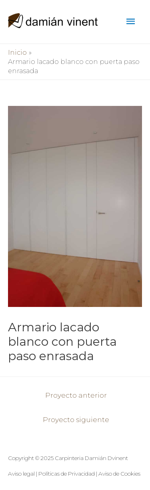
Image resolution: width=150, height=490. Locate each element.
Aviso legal (21, 473)
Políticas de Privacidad (66, 473)
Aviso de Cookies (119, 473)
